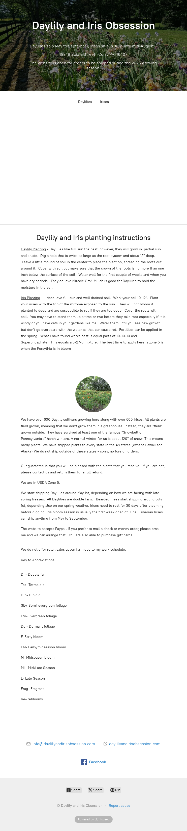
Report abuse (119, 805)
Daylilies (85, 102)
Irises (104, 102)
